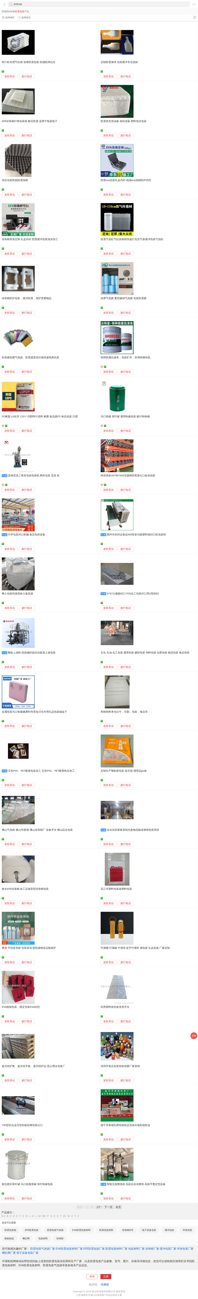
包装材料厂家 (136, 1248)
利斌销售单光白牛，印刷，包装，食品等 (124, 711)
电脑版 (105, 1284)
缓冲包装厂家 (168, 1248)
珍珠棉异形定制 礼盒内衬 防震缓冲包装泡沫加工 (30, 239)
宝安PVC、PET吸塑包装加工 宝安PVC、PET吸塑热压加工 (41, 770)
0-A (3, 1216)
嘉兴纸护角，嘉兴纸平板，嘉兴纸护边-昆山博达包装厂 (33, 1066)
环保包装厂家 (185, 1248)
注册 (105, 1276)
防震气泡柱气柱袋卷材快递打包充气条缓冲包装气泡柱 (132, 239)
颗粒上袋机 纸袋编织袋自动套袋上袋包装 (32, 652)
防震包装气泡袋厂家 (42, 1248)
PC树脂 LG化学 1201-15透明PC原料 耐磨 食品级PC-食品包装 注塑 (40, 416)
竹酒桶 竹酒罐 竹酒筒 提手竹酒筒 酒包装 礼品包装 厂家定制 (135, 947)
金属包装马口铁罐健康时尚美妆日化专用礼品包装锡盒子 (34, 711)
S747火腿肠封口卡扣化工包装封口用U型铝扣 (133, 593)
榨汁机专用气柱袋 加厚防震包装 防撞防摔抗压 (28, 62)
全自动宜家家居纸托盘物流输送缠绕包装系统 (133, 829)
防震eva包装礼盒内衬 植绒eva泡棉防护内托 (126, 180)
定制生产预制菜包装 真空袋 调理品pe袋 (124, 770)
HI (26, 1216)
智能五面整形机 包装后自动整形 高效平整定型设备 (136, 1184)
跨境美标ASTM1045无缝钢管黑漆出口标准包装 (128, 475)
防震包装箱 (10, 1230)
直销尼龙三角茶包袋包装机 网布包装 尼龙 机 (34, 475)
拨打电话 (27, 76)
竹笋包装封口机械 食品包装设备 (26, 534)
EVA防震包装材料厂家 (69, 1248)
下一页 (108, 1207)
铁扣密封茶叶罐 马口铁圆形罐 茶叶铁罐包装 (27, 1184)
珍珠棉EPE (127, 1230)
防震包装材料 (106, 1230)
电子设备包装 (149, 1230)
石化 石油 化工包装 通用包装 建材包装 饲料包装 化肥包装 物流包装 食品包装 (145, 652)
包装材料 (43, 1238)
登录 (92, 1276)
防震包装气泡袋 (55, 1230)
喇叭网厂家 (9, 1252)
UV (64, 1216)
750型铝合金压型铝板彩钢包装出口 (22, 1125)
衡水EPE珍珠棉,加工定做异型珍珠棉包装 (25, 888)
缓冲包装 (169, 1230)
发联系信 (9, 76)
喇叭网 (26, 1238)
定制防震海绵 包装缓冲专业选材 (119, 62)
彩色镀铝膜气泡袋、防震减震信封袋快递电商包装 (30, 357)
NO (44, 1216)
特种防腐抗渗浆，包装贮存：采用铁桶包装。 (127, 357)
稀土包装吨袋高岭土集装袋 (17, 593)
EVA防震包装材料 (81, 1230)
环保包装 (187, 1230)
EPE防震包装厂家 (94, 1248)
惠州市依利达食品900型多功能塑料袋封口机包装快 (136, 534)
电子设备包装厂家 (27, 1252)
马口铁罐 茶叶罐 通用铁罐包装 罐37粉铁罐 (125, 416)
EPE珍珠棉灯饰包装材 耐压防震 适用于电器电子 (29, 121)
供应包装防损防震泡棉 (15, 180)
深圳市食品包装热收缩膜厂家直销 (120, 1066)
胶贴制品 (9, 1238)
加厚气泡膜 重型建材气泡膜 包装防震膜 (123, 298)
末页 (118, 1207)
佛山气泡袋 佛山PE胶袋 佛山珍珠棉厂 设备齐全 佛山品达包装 (37, 829)
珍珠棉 (59, 1238)
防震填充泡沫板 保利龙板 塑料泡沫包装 (123, 121)
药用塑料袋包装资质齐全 (115, 1007)
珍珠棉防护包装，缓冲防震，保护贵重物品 (26, 298)
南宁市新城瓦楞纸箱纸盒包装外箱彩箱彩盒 (125, 1125)
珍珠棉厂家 (152, 1248)
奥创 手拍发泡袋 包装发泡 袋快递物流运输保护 (29, 947)
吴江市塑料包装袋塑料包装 (116, 888)
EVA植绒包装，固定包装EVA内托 (21, 1007)
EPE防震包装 (31, 1230)
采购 (194, 1035)
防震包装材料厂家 (116, 1248)
